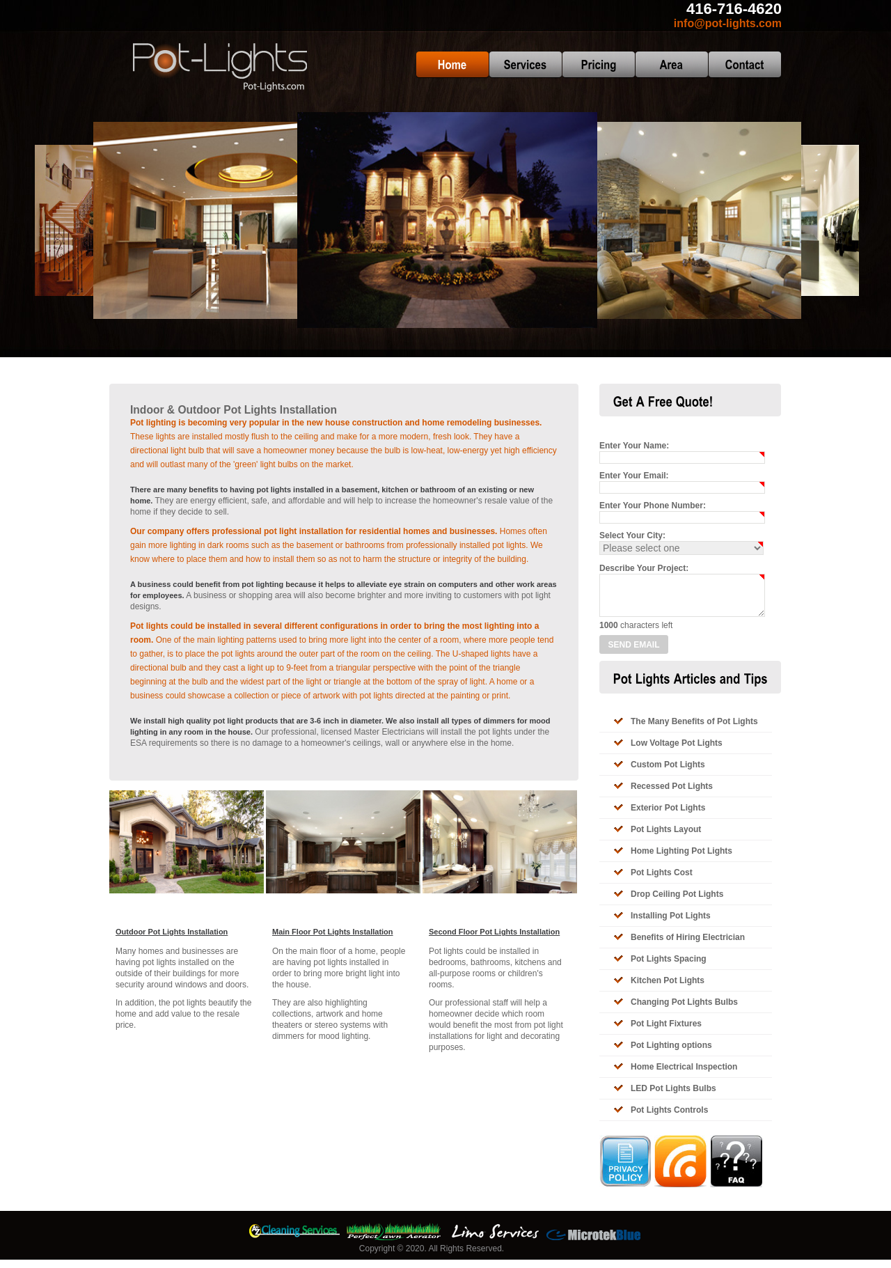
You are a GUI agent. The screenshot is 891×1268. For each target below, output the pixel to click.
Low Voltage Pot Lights (677, 751)
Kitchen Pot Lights (667, 989)
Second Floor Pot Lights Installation (494, 931)
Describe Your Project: (643, 568)
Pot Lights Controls (669, 1118)
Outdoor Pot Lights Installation (172, 931)
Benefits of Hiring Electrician (688, 945)
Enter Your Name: (634, 446)
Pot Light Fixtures (666, 1032)
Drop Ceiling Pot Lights (677, 902)
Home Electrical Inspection (684, 1075)
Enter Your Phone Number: (652, 505)
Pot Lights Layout (666, 838)
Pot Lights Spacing (669, 967)
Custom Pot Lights (668, 773)
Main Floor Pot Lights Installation (332, 931)
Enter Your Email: (634, 475)
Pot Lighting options (671, 1053)
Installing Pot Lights (671, 924)
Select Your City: (632, 535)
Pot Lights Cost (662, 881)
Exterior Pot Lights (668, 816)
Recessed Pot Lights (672, 794)
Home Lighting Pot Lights (681, 859)
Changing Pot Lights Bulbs (684, 1010)
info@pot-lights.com (728, 23)
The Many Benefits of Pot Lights (694, 730)
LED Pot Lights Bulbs (673, 1097)
